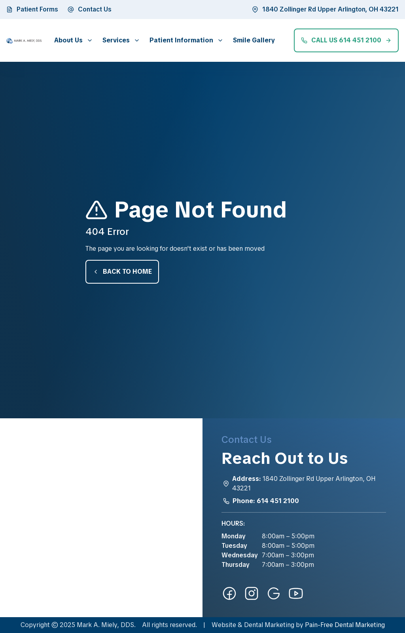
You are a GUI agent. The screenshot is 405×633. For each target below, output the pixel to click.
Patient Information (181, 40)
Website (224, 625)
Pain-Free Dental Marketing (345, 625)
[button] (72, 40)
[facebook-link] (229, 593)
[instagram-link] (251, 593)
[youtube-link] (296, 593)
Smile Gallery (254, 40)
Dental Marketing (269, 625)
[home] (24, 40)
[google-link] (274, 593)
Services (116, 40)
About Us (68, 40)
